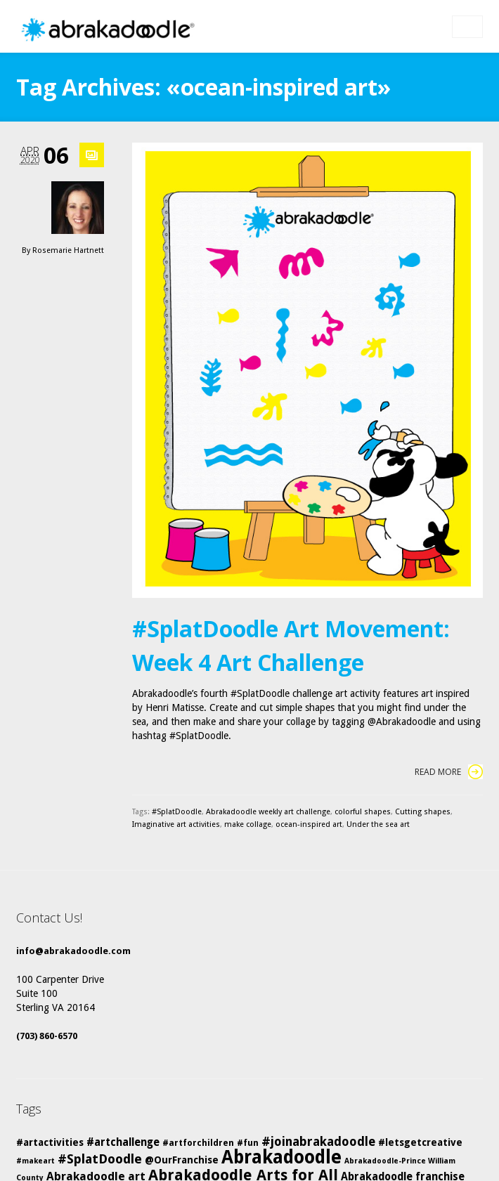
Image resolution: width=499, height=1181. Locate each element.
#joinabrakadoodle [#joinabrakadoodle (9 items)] (318, 1142)
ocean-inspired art (309, 824)
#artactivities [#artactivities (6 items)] (50, 1142)
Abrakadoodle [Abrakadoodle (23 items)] (281, 1157)
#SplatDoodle (177, 811)
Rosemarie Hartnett (68, 250)
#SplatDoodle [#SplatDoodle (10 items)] (100, 1158)
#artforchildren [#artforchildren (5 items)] (198, 1142)
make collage (247, 824)
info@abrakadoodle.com (73, 951)
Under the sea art (378, 824)
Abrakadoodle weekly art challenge (268, 811)
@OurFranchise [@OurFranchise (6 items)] (182, 1160)
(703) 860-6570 (46, 1036)
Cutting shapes (423, 811)
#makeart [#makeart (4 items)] (35, 1161)
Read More (449, 771)
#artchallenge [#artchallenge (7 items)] (123, 1142)
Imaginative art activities (176, 824)
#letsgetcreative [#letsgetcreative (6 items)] (420, 1142)
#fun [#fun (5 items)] (248, 1142)
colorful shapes (363, 811)
